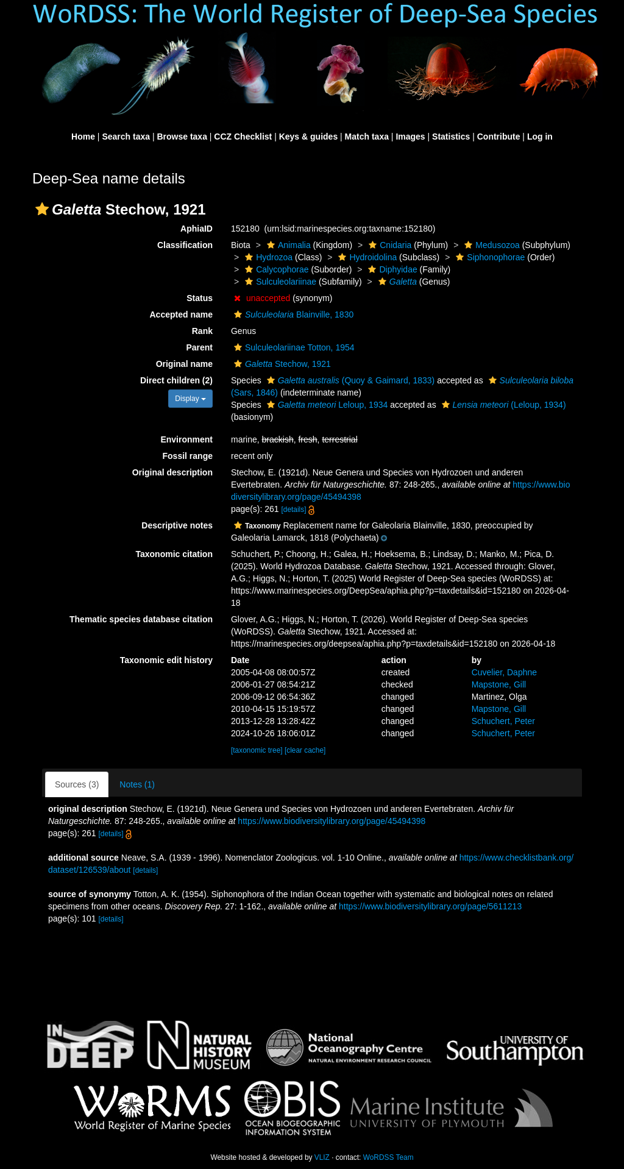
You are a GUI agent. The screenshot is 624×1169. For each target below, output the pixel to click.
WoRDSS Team (388, 1157)
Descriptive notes (177, 525)
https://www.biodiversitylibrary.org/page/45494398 (331, 821)
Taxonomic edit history (166, 660)
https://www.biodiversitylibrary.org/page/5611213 (430, 906)
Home (83, 136)
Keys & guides (308, 136)
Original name (184, 364)
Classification (185, 245)
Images (410, 136)
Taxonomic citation (174, 554)
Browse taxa (182, 136)
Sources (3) (77, 784)
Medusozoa (490, 245)
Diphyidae (391, 269)
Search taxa (126, 136)
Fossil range (188, 456)
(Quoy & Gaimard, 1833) (349, 380)
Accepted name (181, 314)
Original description (172, 472)
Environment (186, 439)
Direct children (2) (176, 380)
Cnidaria (388, 245)
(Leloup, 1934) (502, 405)
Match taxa (367, 136)
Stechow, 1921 (281, 364)
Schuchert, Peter (503, 721)
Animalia (287, 245)
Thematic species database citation (141, 619)
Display (190, 398)
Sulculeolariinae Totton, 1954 (293, 347)
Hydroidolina (366, 257)
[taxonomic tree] (257, 750)
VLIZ (322, 1157)
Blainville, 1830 (292, 314)
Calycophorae (275, 269)
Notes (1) (137, 784)
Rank (202, 331)
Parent (199, 347)
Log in (540, 136)
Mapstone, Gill (499, 684)
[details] (293, 509)
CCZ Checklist (243, 136)
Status (199, 298)
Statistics (451, 136)
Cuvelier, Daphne (504, 672)
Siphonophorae (489, 257)
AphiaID (196, 228)
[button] (42, 209)
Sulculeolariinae (279, 281)
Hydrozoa (267, 257)
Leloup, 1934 (326, 405)
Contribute (498, 136)
